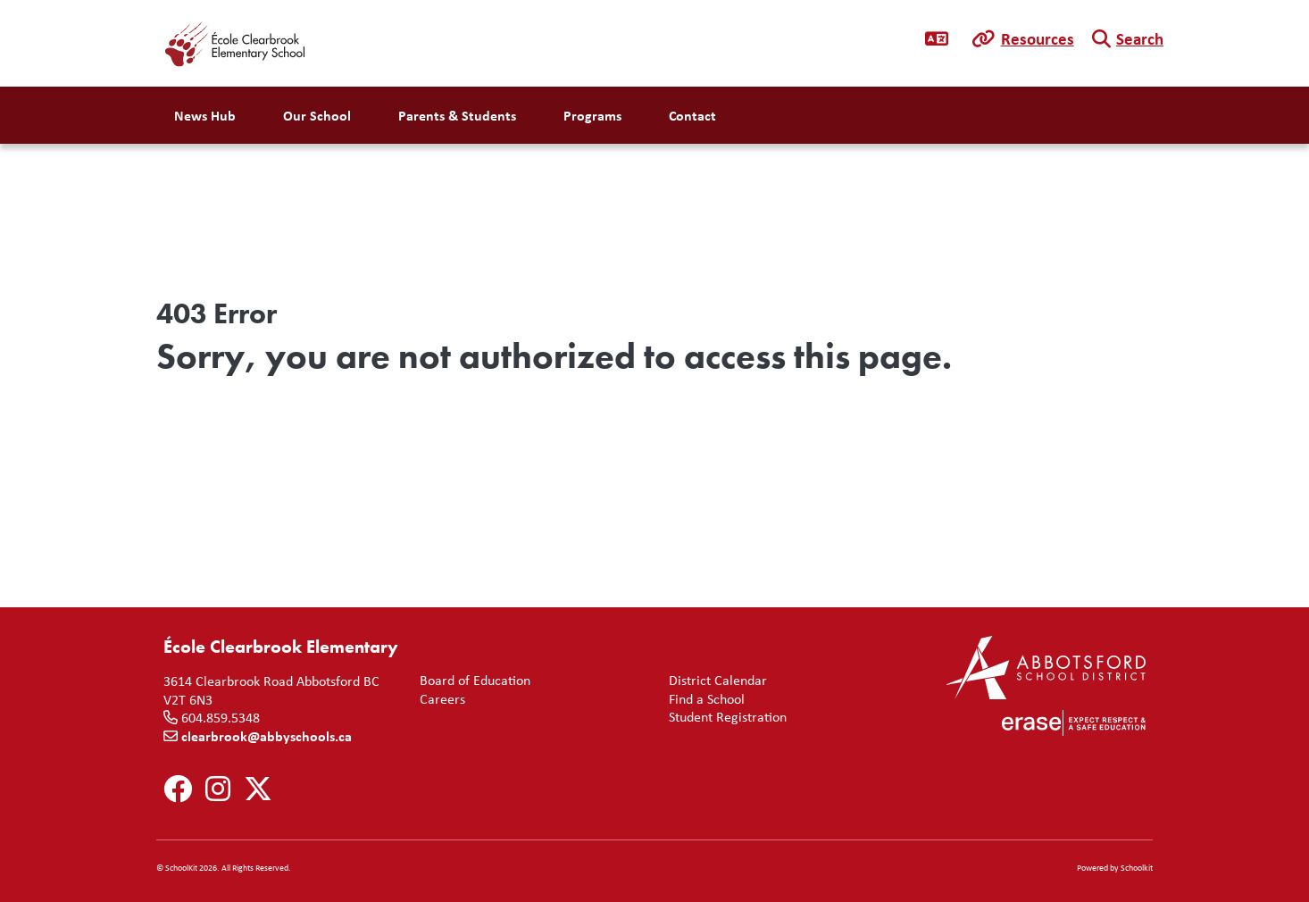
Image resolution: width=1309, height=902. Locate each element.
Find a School (703, 698)
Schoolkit (1137, 867)
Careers (439, 698)
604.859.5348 (220, 717)
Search (1139, 38)
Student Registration (724, 716)
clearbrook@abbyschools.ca (266, 736)
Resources (1037, 38)
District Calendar (714, 680)
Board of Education (471, 680)
